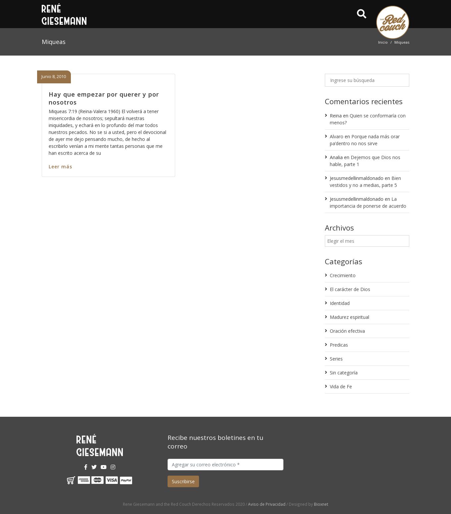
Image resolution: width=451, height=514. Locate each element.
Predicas (339, 345)
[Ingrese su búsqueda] (367, 80)
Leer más (60, 166)
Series (336, 359)
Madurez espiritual (349, 317)
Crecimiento (343, 275)
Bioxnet (321, 504)
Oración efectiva (347, 331)
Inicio (383, 42)
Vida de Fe (341, 386)
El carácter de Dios (350, 289)
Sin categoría (344, 372)
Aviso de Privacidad (266, 504)
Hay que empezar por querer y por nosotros (104, 98)
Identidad (340, 303)
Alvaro (336, 136)
